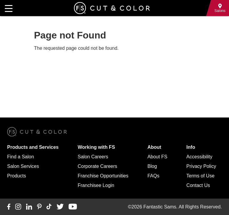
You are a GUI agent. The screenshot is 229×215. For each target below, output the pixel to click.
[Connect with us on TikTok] (49, 207)
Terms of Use (200, 175)
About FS (157, 156)
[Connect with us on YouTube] (72, 207)
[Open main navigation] (9, 8)
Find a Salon (20, 156)
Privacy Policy (201, 166)
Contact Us (198, 185)
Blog (152, 166)
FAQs (153, 175)
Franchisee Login (96, 185)
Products (16, 175)
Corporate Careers (97, 166)
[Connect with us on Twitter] (60, 207)
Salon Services (23, 166)
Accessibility (199, 156)
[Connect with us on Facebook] (8, 207)
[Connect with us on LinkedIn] (29, 207)
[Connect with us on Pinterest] (39, 207)
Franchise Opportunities (103, 175)
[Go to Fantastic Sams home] (112, 8)
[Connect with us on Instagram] (18, 207)
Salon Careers (93, 156)
